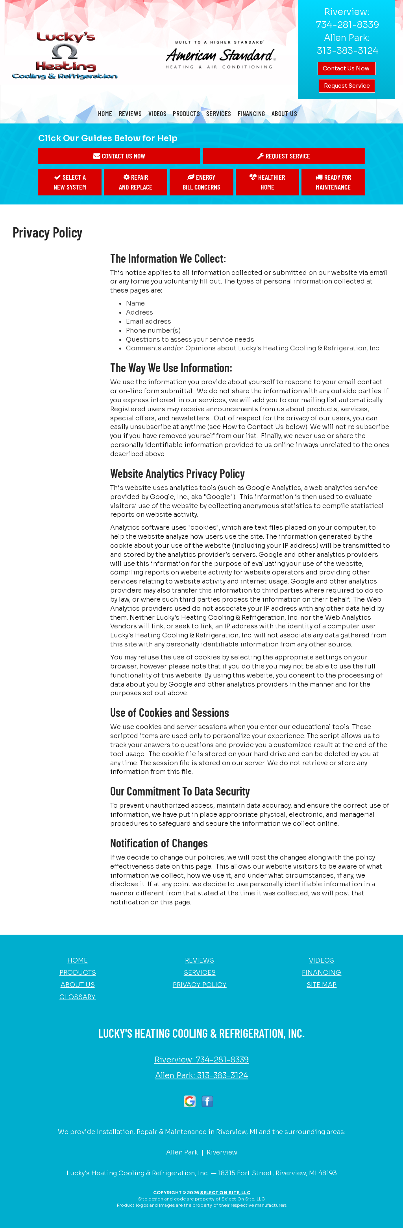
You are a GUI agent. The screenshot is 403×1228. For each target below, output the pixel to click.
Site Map (321, 985)
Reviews (130, 113)
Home (105, 113)
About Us (285, 113)
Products (186, 113)
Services (218, 113)
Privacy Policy (200, 985)
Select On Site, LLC (225, 1192)
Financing (251, 113)
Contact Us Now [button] (347, 68)
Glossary (77, 997)
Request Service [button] (347, 85)
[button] (119, 156)
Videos (157, 113)
